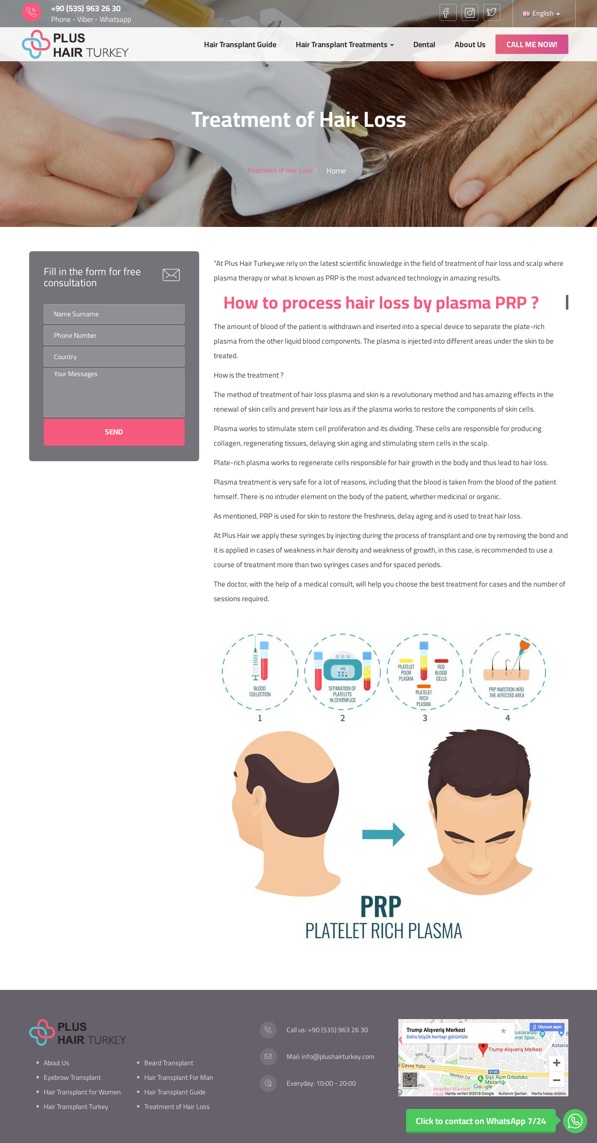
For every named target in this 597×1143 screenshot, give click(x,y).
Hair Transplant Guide (240, 44)
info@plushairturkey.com (338, 1056)
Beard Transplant (168, 1063)
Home (336, 170)
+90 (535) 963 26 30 (338, 1029)
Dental (424, 44)
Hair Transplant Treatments (345, 44)
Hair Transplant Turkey (76, 1106)
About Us (470, 44)
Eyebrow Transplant (72, 1077)
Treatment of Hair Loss (177, 1106)
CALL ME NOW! (532, 44)
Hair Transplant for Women (82, 1092)
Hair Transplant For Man (178, 1077)
